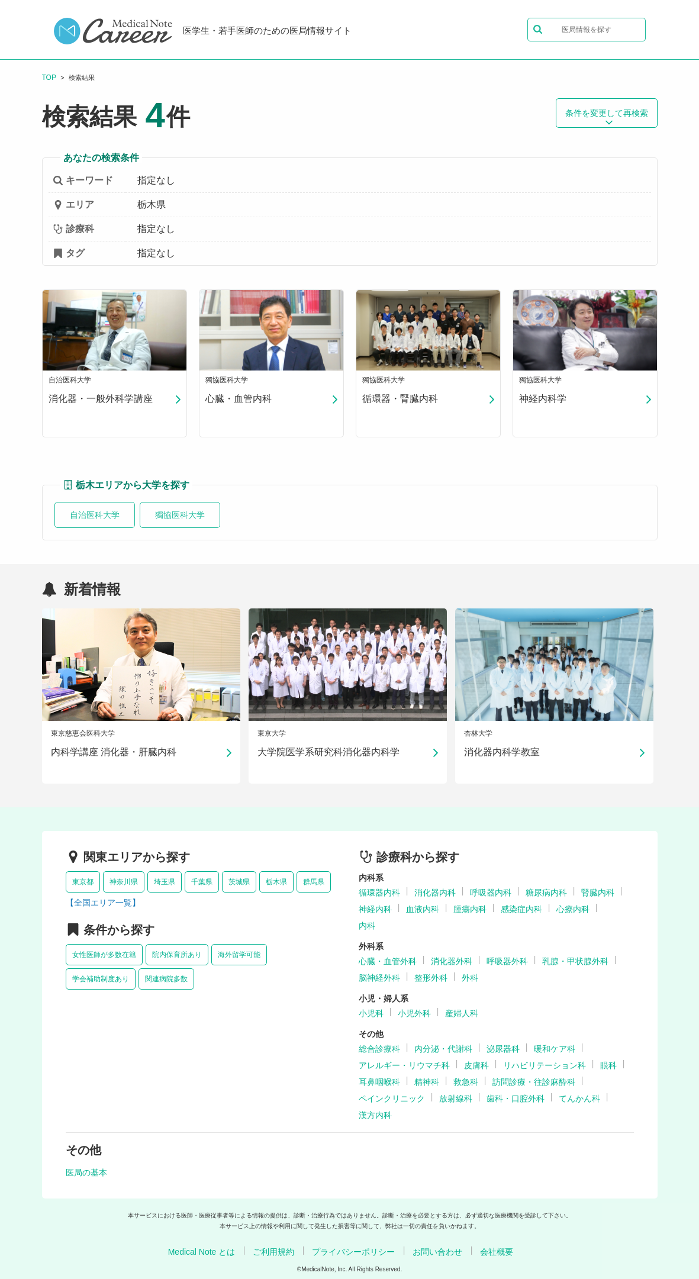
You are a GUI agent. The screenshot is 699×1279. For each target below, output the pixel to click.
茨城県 (239, 882)
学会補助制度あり (100, 979)
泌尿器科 (503, 1049)
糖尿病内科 (546, 892)
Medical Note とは (202, 1252)
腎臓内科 (597, 892)
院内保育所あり (177, 955)
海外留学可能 (239, 955)
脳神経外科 (379, 977)
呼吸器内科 (490, 892)
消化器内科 (435, 892)
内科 (367, 925)
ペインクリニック (392, 1098)
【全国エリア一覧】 (103, 902)
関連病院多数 (166, 979)
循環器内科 (379, 892)
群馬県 (313, 882)
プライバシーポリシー (353, 1252)
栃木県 (276, 882)
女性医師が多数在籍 (104, 955)
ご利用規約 (273, 1252)
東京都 (83, 882)
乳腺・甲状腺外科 (575, 961)
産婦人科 (461, 1013)
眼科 (608, 1065)
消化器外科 (451, 961)
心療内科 (573, 909)
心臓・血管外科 (388, 961)
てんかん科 (579, 1098)
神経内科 (375, 909)
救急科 (465, 1082)
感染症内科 (521, 909)
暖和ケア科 (554, 1049)
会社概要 (496, 1252)
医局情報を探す (572, 29)
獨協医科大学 (180, 515)
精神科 (426, 1082)
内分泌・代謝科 (443, 1049)
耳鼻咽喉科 (379, 1082)
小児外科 (414, 1013)
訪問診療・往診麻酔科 (533, 1082)
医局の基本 (86, 1172)
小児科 (371, 1013)
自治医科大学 (95, 515)
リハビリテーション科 (544, 1065)
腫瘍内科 (470, 909)
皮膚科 (476, 1065)
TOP (49, 77)
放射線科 (455, 1098)
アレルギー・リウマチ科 (404, 1065)
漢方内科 (375, 1115)
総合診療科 (379, 1049)
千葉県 (201, 882)
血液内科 (422, 909)
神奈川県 (123, 882)
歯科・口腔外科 (516, 1098)
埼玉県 (164, 882)
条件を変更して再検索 (606, 116)
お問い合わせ (437, 1252)
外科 (470, 977)
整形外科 (430, 977)
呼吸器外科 (507, 961)
